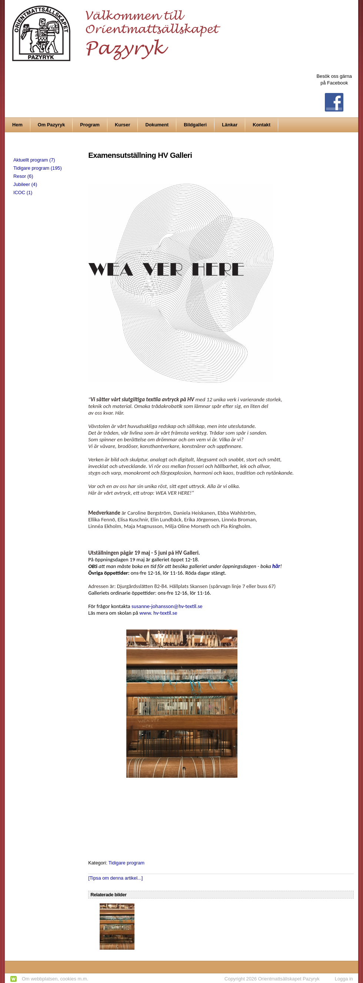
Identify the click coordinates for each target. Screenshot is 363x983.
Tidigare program (126, 863)
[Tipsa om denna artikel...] (115, 878)
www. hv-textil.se (158, 613)
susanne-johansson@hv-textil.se (167, 606)
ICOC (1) (22, 192)
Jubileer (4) (25, 184)
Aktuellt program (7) (34, 160)
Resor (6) (23, 176)
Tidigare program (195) (37, 168)
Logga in (344, 979)
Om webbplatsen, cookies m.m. (55, 979)
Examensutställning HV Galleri (140, 155)
